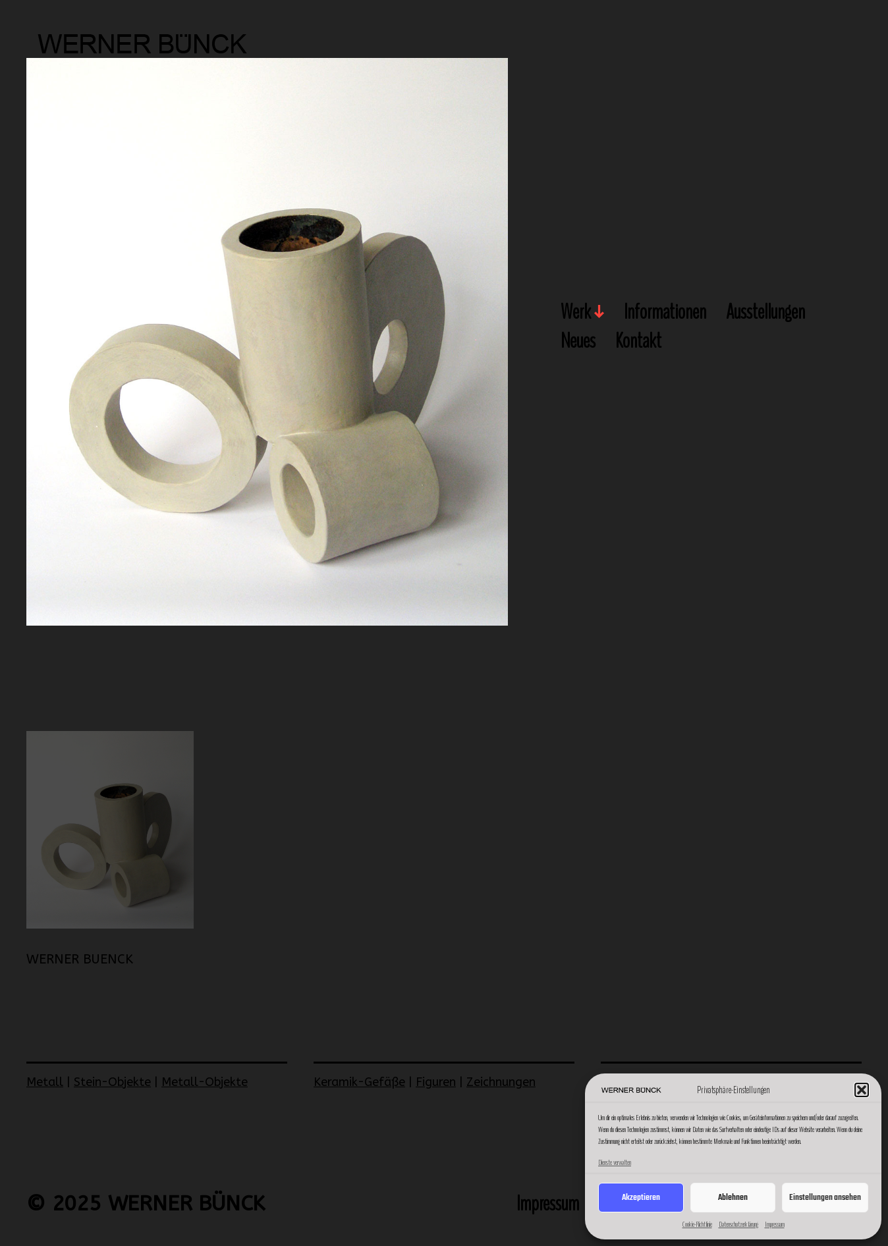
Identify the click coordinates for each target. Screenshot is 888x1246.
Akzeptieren (641, 1198)
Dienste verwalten (614, 1162)
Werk (576, 313)
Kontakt (638, 342)
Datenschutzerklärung (738, 1224)
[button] (861, 1090)
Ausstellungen (765, 313)
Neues (578, 342)
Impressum (775, 1224)
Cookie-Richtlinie (697, 1224)
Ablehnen (733, 1198)
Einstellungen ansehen (825, 1198)
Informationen (665, 313)
